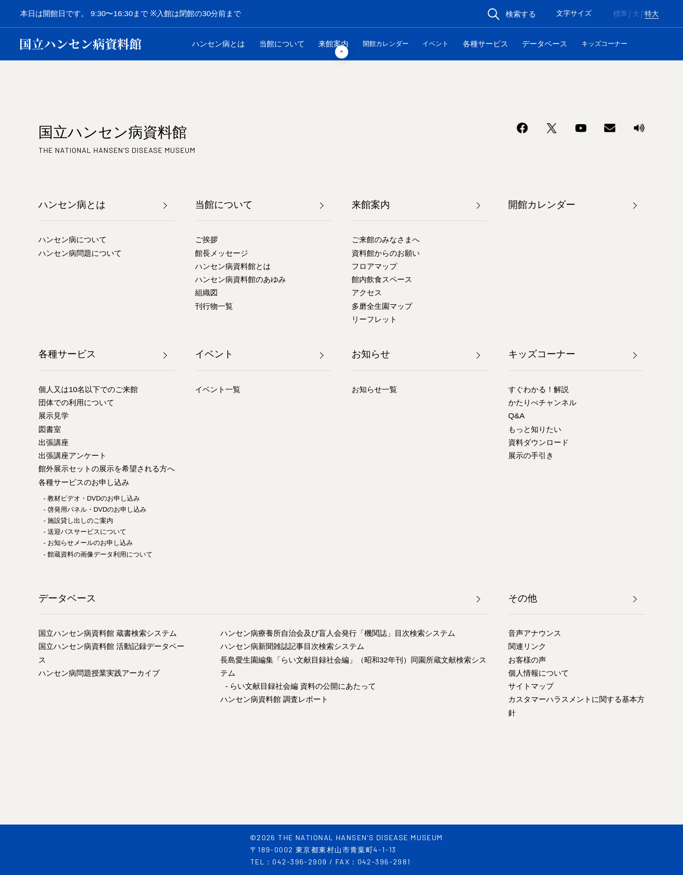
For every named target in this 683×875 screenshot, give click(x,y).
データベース (544, 43)
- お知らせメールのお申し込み (88, 542)
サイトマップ (531, 686)
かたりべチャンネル (542, 402)
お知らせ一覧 (374, 389)
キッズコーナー (604, 43)
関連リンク (527, 646)
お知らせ (371, 354)
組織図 (206, 292)
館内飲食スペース (382, 279)
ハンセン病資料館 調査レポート (274, 699)
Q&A (516, 415)
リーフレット (374, 319)
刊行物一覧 (214, 306)
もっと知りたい (534, 429)
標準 (620, 14)
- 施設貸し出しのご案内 (78, 520)
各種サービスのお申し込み (83, 482)
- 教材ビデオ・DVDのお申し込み (91, 498)
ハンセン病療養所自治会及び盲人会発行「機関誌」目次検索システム (337, 633)
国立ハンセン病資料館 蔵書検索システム (107, 633)
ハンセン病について (72, 239)
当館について (282, 43)
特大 (652, 14)
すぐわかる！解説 (538, 389)
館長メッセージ (221, 253)
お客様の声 (527, 659)
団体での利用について (76, 402)
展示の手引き (531, 455)
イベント (435, 43)
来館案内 (333, 43)
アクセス (367, 292)
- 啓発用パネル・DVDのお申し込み (95, 509)
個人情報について (538, 673)
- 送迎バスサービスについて (84, 531)
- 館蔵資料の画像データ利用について (98, 554)
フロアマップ (374, 266)
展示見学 (53, 415)
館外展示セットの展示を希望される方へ (106, 468)
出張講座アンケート (72, 455)
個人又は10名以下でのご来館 (88, 389)
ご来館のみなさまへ (386, 239)
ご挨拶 (206, 239)
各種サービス (485, 43)
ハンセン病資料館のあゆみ (240, 279)
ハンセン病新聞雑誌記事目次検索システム (292, 646)
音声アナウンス (534, 633)
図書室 (49, 429)
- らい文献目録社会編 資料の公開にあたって (300, 686)
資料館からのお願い (386, 253)
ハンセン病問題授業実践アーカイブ (99, 673)
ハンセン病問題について (80, 253)
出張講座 (53, 442)
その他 (522, 598)
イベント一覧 (217, 389)
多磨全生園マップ (382, 306)
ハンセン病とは (218, 43)
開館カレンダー (386, 43)
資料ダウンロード (538, 442)
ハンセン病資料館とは (233, 266)
